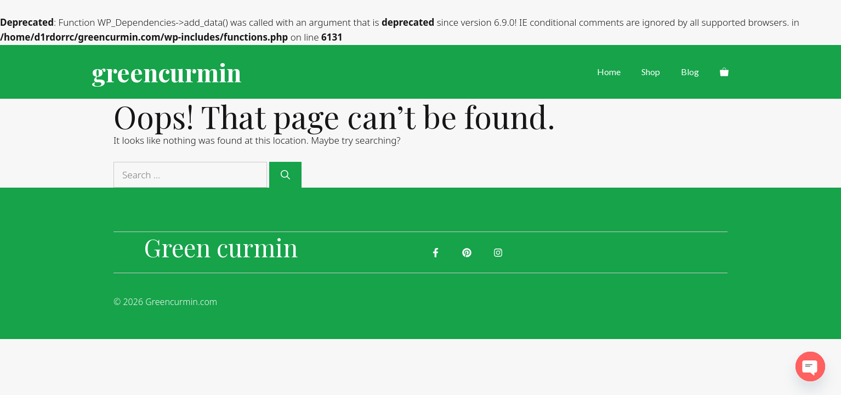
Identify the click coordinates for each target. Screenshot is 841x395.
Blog (690, 71)
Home (609, 71)
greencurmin (166, 71)
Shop (650, 71)
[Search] (285, 175)
